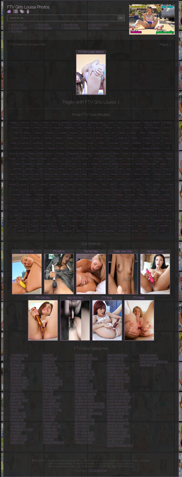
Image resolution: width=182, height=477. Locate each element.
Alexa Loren (97, 122)
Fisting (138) (17, 407)
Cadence (122, 138)
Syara (134, 220)
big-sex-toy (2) (84, 384)
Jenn (41, 168)
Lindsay (157, 184)
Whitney (122, 230)
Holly (150, 158)
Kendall (126, 174)
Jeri (70, 168)
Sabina (138, 210)
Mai (138, 189)
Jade (84, 163)
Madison (127, 189)
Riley (80, 210)
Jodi (120, 168)
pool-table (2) (115, 387)
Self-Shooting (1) (53, 384)
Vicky (78, 230)
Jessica (89, 168)
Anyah (109, 127)
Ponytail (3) (49, 365)
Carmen (24, 143)
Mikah (37, 200)
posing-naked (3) (117, 390)
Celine (90, 143)
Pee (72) (48, 355)
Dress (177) (17, 394)
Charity (101, 143)
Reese (49, 210)
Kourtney (24, 179)
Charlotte (113, 143)
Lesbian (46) (17, 426)
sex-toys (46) (115, 416)
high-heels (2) (115, 358)
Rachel (26, 210)
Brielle (59, 138)
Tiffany (93, 225)
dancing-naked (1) (85, 394)
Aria (127, 127)
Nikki (63, 205)
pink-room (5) (115, 384)
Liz (31, 189)
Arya (146, 127)
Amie (37, 127)
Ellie (41, 153)
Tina (103, 225)
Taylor (54, 225)
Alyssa (156, 122)
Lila (103, 184)
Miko (54, 200)
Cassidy (60, 143)
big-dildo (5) (82, 381)
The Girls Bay (71, 25)
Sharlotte (103, 215)
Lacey (99, 179)
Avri (114, 132)
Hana (63, 158)
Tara (15, 225)
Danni (94, 148)
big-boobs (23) (84, 378)
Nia (35, 205)
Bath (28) (15, 361)
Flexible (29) (17, 413)
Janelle (115, 163)
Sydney (145, 220)
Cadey (134, 138)
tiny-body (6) (115, 442)
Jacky (75, 163)
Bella (142, 132)
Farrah (116, 153)
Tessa (72, 225)
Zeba (145, 230)
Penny (157, 205)
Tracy (111, 225)
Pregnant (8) (50, 368)
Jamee (94, 163)
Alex (74, 122)
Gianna (169, 153)
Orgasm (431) (18, 436)
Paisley (134, 205)
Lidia (95, 184)
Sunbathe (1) (50, 413)
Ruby (129, 210)
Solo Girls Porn (72, 28)
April (119, 127)
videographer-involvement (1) (148, 357)
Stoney (89, 220)
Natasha (25, 205)
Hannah (85, 158)
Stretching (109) (52, 410)
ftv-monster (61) (85, 419)
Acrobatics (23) (19, 355)
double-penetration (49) (90, 403)
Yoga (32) (48, 439)
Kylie (75, 179)
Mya (135, 200)
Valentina (164, 225)
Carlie (13, 143)
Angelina (68, 127)
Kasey (46, 174)
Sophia (23, 220)
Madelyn (106, 189)
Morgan (125, 200)
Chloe (125, 143)
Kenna (137, 174)
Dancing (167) (18, 387)
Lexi (62, 184)
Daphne (105, 148)
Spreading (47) (51, 403)
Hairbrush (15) (18, 416)
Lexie (71, 184)
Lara (147, 179)
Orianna (113, 205)
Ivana (48, 163)
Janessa (127, 163)
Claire (148, 143)
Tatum (43, 225)
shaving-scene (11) (118, 423)
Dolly (167, 148)
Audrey (50, 132)
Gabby (158, 153)
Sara (169, 210)
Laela (119, 179)
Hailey (44, 158)
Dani (61, 148)
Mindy (73, 200)
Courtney (28, 148)
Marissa (75, 194)
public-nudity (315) (118, 394)
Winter (134, 230)
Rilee (70, 210)
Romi (96, 210)
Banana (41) (17, 358)
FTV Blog (96, 28)
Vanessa (43, 230)
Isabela (28, 163)
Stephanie (76, 220)
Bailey (122, 132)
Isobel (39, 163)
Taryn (24, 225)
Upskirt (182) (50, 429)
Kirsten (169, 174)
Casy (80, 143)
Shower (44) (50, 387)
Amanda (168, 122)
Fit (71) (14, 410)
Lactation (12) (18, 423)
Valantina (150, 225)
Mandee (16, 194)
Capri (157, 138)
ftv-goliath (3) (83, 416)
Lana (128, 179)
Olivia (102, 205)
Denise (145, 148)
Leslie (53, 184)
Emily (50, 153)
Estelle (86, 153)
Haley (54, 158)
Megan (131, 194)
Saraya (26, 215)
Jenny (61, 168)
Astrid (16, 132)
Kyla (66, 179)
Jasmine (151, 163)
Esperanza (73, 153)
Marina (52, 194)
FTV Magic (16, 31)
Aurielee (62, 132)
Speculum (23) (51, 397)
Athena (27, 132)
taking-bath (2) (115, 439)
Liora (15, 189)
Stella (65, 220)
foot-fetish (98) (84, 410)
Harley (96, 158)
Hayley (130, 158)
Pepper (168, 205)
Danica (71, 148)
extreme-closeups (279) (90, 407)
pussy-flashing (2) (117, 403)
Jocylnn (110, 168)
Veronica (67, 230)
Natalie (13, 205)
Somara (165, 215)
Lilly (139, 184)
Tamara (169, 220)
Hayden (118, 158)
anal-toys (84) (83, 368)
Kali (19, 174)
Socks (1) (48, 394)
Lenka (42, 184)
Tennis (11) (49, 419)
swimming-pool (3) (118, 436)
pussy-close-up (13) (119, 397)
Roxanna (108, 210)
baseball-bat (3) (84, 371)
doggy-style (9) (84, 397)
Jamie (104, 163)
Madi (117, 189)
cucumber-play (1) (86, 390)
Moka (93, 200)
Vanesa (32, 230)
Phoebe (14, 210)
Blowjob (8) (17, 368)
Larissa (156, 179)
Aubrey (38, 132)
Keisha (94, 174)
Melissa (154, 194)
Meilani (143, 194)
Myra (144, 200)
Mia (15, 200)
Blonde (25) (17, 365)
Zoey (162, 230)
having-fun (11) (83, 442)
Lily (147, 184)
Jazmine (16, 168)
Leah (33, 184)
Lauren (12, 184)
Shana (80, 215)
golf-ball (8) (82, 426)
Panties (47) (17, 442)
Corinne (167, 143)
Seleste (60, 215)
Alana (54, 122)
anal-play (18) (83, 365)
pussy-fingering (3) (118, 400)
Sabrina (150, 210)
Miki (46, 200)
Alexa (84, 122)
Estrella (97, 153)
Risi (88, 210)
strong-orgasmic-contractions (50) (117, 431)
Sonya (12, 220)
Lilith (131, 184)
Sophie (34, 220)
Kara (36, 174)
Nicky (44, 205)
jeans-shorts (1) (116, 365)
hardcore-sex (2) (85, 439)
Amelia (26, 127)
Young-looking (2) (53, 442)
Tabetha (157, 220)
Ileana (170, 158)
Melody (166, 194)
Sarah (16, 215)
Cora (157, 143)
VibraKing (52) (51, 432)
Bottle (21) (16, 371)
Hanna (73, 158)
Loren (40, 189)
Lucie (70, 189)
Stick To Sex (17, 25)
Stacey (45, 220)
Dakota (51, 148)
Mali (154, 189)
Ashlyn (167, 127)
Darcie (116, 148)
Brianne (48, 138)
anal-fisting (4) (83, 361)
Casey (48, 143)
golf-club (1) (82, 429)
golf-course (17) (84, 432)
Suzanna (123, 220)
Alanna (64, 122)
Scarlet (37, 215)
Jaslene (139, 163)
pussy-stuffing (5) (117, 410)
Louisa (60, 189)
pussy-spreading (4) (119, 407)
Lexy (80, 184)
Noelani (82, 205)
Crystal (40, 148)
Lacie (109, 179)
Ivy (56, 163)
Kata (55, 174)
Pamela (146, 205)
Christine (136, 143)
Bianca (165, 132)
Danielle (82, 148)
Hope (160, 158)
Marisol (64, 194)
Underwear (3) (51, 426)
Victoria (89, 230)
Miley (64, 200)
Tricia (120, 225)
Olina (93, 205)
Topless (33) (50, 423)
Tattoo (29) (49, 416)
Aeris (44, 122)
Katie (76, 174)
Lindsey (169, 184)
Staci (55, 220)
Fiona (135, 153)
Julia (148, 168)
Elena (22, 153)
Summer (102, 220)
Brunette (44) (18, 378)
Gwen (33, 158)
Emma (60, 153)
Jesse (79, 168)
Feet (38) (15, 403)
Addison (24, 122)
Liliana (121, 184)
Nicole (53, 205)
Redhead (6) (50, 371)
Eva (107, 153)
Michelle (25, 200)
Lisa (24, 189)
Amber (15, 127)
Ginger (12, 158)
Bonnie (36, 138)
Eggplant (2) (17, 397)
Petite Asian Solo (99, 25)
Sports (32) (49, 400)
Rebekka (38, 210)
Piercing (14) (50, 358)
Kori (13, 179)
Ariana (136, 127)
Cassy (71, 143)
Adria (35, 122)
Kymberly (87, 179)
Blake (26, 138)
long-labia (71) (115, 371)
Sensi (71, 215)
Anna (80, 127)
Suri (112, 220)
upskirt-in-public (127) (120, 445)
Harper (107, 158)
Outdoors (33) (18, 439)
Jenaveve (30, 168)
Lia (87, 184)
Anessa (56, 127)
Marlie (97, 194)
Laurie (23, 184)
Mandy (28, 194)
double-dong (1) (84, 400)
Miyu (83, 200)
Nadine (154, 200)
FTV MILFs (43, 25)
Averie (96, 132)
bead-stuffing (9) (85, 374)
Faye (125, 153)
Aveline (85, 132)
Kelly (104, 174)
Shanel (91, 215)
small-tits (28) (115, 426)
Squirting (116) (51, 407)
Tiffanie (82, 225)
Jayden (163, 163)
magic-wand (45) (117, 374)
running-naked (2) (118, 413)
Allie (146, 122)
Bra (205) (15, 374)
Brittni (89, 138)
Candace (146, 138)
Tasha (34, 225)
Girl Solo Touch (19, 28)
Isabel (18, 163)
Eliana (31, 153)
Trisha (130, 225)
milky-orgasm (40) (118, 378)
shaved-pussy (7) (117, 419)
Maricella (40, 194)
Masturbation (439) (21, 429)
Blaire (16, 138)
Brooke (99, 138)
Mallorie (164, 189)
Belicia (133, 132)
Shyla (136, 215)
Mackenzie (91, 189)
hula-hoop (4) (115, 361)
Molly (102, 200)
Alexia (110, 122)
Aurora (74, 132)
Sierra (145, 215)
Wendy (110, 230)
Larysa (167, 179)
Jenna (51, 168)
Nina (72, 205)
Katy (84, 174)
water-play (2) (147, 365)
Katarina (65, 174)
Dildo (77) (16, 390)
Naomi (165, 200)
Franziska (146, 153)
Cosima (16, 148)
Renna (60, 210)
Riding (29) (49, 374)
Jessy (100, 168)
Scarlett (48, 215)
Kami (28, 174)
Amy (46, 127)
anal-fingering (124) (86, 358)
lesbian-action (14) (118, 368)
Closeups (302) (19, 381)
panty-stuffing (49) (118, 381)
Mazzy (108, 194)
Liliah (111, 184)
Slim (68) (48, 390)
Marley (86, 194)
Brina (80, 138)
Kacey (166, 168)
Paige (124, 205)
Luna (79, 189)
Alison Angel (134, 122)
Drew (12, 153)
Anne (89, 127)
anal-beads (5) (83, 355)
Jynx (156, 168)
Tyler (139, 225)
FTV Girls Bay (45, 28)
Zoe (153, 230)
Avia (105, 132)
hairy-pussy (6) (84, 436)
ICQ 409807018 (98, 470)
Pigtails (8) (49, 361)
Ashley (156, 127)
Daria (126, 148)
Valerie (20, 230)
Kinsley (158, 174)
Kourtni (36, 179)
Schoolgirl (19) (51, 378)
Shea (115, 215)
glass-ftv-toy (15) (85, 423)
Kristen (47, 179)
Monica (113, 200)
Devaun (157, 148)
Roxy (119, 210)
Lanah (137, 179)
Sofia (154, 215)
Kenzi (147, 174)
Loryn (50, 189)
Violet (100, 230)
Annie (99, 127)
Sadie (161, 210)
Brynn (110, 138)
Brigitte (70, 138)
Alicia (120, 122)
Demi (135, 148)
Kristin (57, 179)
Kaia (12, 174)
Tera (63, 225)
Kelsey (114, 174)
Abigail (13, 122)
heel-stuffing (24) (117, 355)
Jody (129, 168)
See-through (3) (52, 381)
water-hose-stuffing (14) (153, 361)
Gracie (23, 158)
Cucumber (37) (19, 384)
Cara (166, 138)
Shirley (125, 215)
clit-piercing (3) (84, 387)
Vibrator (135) (50, 436)
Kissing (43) (17, 419)
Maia (146, 189)
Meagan (119, 194)
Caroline (37, 143)
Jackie (65, 163)
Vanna (55, 230)
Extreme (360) (19, 400)
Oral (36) (15, 432)
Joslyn (138, 168)
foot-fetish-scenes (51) (88, 413)
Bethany (153, 132)
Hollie (141, 158)
